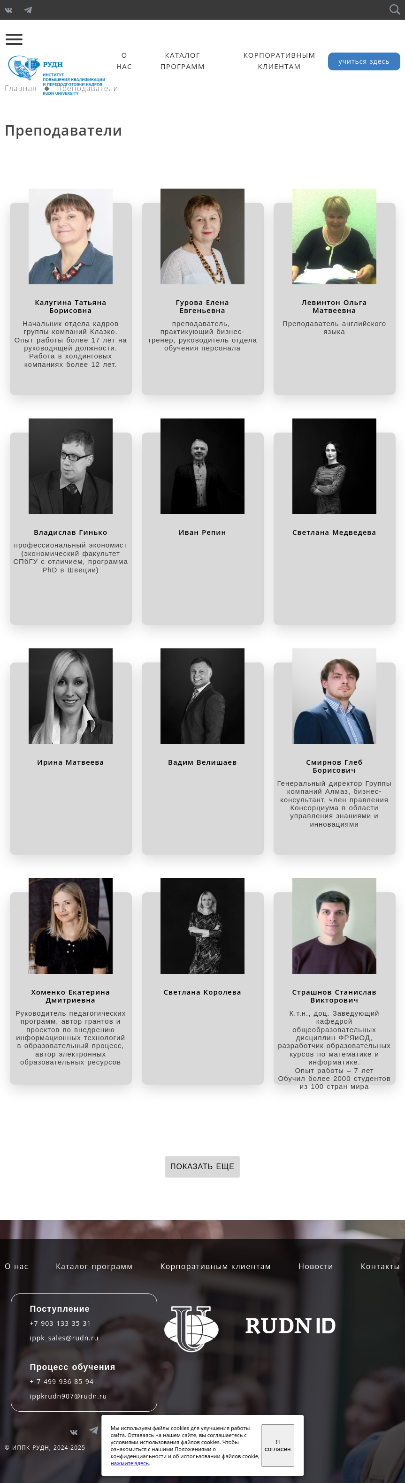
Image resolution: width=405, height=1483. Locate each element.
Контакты (380, 1266)
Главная (21, 88)
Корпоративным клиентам (215, 1266)
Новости (315, 1266)
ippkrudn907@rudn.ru (68, 1396)
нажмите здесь (130, 1463)
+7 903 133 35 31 (61, 1323)
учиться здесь (364, 61)
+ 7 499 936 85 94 (62, 1381)
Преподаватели (87, 88)
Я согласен (277, 1445)
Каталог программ (94, 1266)
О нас (17, 1266)
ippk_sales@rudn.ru (64, 1337)
